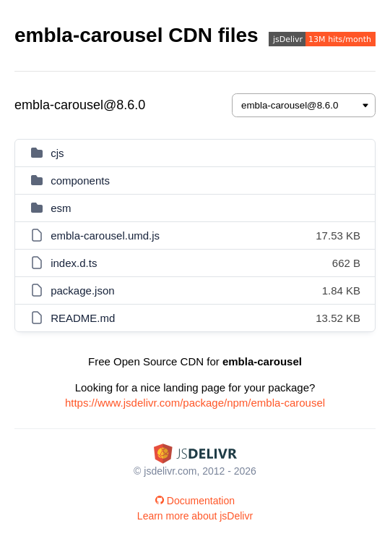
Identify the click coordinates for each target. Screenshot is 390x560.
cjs (57, 153)
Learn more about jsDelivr (195, 516)
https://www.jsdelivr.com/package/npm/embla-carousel (195, 402)
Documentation (195, 500)
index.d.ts (74, 263)
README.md (83, 318)
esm (61, 208)
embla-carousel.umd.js (105, 235)
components (80, 180)
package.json (82, 290)
